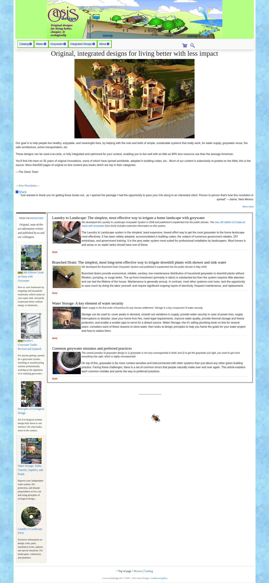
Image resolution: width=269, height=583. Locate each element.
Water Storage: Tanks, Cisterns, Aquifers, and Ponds (30, 469)
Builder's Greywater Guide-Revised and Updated (29, 344)
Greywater (58, 44)
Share (21, 192)
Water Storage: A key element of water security (87, 303)
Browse (138, 571)
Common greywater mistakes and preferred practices (92, 348)
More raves (248, 206)
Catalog (148, 571)
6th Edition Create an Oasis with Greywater (31, 276)
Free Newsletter (27, 185)
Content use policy (159, 578)
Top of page (124, 571)
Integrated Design (82, 44)
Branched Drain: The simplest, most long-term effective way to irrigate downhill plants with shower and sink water (139, 262)
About (104, 44)
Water (41, 44)
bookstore (36, 218)
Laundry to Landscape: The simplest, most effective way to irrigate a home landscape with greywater (128, 218)
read (54, 252)
